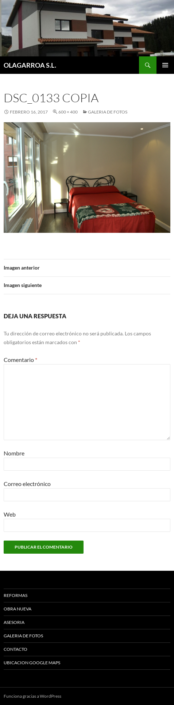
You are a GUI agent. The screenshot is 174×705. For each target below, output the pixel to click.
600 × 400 (68, 112)
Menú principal (165, 65)
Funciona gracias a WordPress (32, 696)
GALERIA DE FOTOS (107, 112)
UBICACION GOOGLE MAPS (32, 662)
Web (10, 514)
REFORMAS (15, 595)
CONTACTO (15, 649)
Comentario (20, 359)
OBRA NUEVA (17, 609)
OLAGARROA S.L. (30, 65)
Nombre (14, 453)
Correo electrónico (27, 483)
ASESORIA (14, 622)
